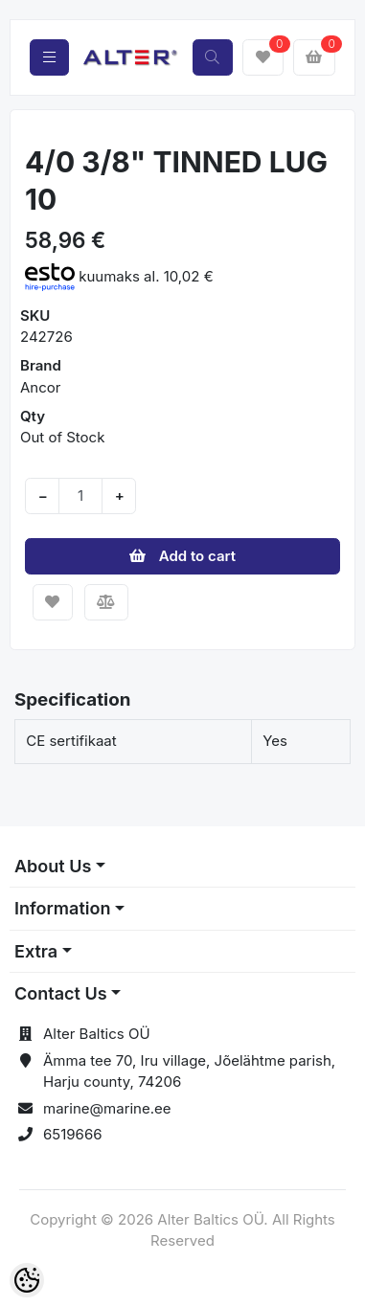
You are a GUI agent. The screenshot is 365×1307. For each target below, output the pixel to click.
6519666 (73, 1134)
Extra (35, 951)
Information (62, 908)
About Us (52, 866)
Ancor (40, 387)
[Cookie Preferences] (27, 1280)
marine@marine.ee (107, 1108)
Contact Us (60, 993)
